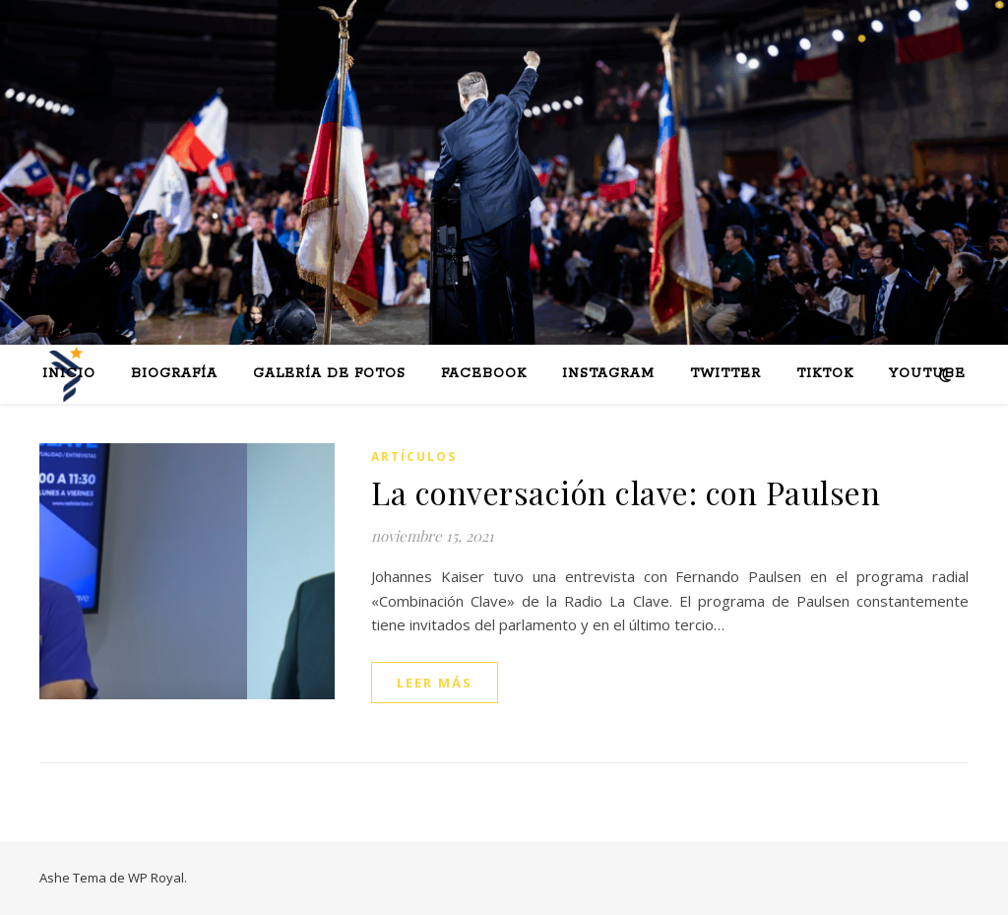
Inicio (68, 373)
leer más (434, 682)
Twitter (725, 373)
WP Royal (156, 877)
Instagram (608, 373)
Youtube (927, 373)
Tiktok (824, 373)
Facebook (484, 373)
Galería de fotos (329, 373)
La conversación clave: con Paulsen (625, 492)
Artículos (414, 456)
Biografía (174, 373)
